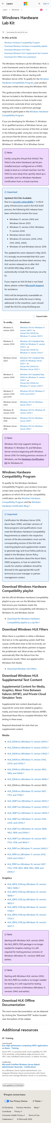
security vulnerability (23, 201)
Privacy (17, 1111)
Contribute (6, 1111)
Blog (36, 1107)
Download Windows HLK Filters (17, 49)
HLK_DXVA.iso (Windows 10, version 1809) (27, 779)
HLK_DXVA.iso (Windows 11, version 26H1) (27, 741)
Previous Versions (23, 1107)
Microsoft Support (34, 285)
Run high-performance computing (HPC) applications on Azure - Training (25, 1046)
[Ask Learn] (41, 10)
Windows (15, 9)
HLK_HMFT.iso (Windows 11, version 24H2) (27, 812)
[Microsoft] (25, 3)
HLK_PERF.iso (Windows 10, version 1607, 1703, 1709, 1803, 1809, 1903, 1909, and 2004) (26, 868)
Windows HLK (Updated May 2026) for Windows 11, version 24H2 (32, 377)
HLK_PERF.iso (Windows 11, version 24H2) (27, 848)
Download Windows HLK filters (22, 668)
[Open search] (39, 3)
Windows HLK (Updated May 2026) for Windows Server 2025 (32, 360)
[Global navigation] (2, 3)
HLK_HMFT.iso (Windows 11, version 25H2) (27, 806)
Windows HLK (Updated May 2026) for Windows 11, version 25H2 (32, 344)
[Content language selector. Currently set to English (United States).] (14, 1094)
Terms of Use (34, 1115)
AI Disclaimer (7, 1107)
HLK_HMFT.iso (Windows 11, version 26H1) (27, 800)
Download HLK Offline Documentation (20, 57)
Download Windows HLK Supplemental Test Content (26, 53)
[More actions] (46, 10)
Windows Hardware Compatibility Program (22, 42)
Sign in (46, 3)
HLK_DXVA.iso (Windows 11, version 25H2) (27, 747)
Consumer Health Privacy (12, 1115)
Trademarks (7, 1119)
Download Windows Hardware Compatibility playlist (25, 46)
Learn (5, 9)
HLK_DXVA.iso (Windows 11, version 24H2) (27, 753)
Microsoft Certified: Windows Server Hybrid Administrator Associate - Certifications (21, 1065)
